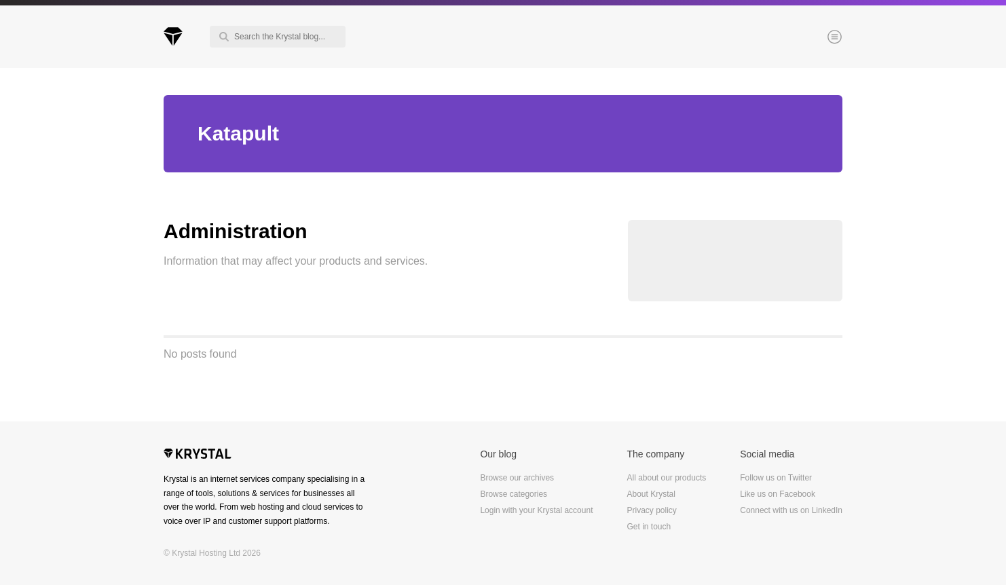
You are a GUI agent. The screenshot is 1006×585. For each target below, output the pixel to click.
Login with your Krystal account (536, 510)
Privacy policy (651, 510)
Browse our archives (517, 478)
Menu (812, 38)
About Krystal (651, 494)
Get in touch (649, 526)
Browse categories (513, 494)
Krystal (197, 455)
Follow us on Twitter (776, 478)
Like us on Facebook (777, 494)
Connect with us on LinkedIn (791, 510)
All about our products (666, 478)
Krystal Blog (173, 37)
